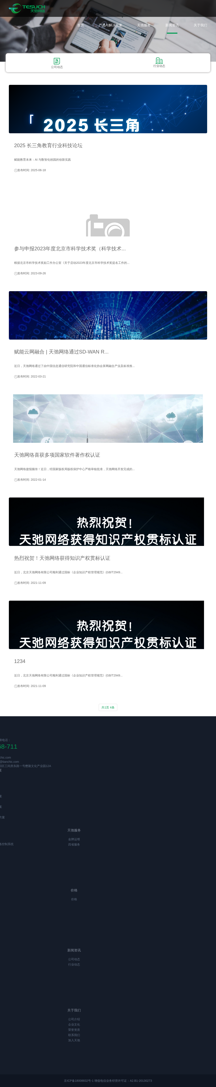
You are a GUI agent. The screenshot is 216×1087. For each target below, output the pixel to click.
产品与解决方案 (110, 25)
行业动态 (159, 62)
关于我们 (200, 25)
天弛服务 (144, 25)
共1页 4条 (107, 707)
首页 (80, 25)
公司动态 (57, 63)
